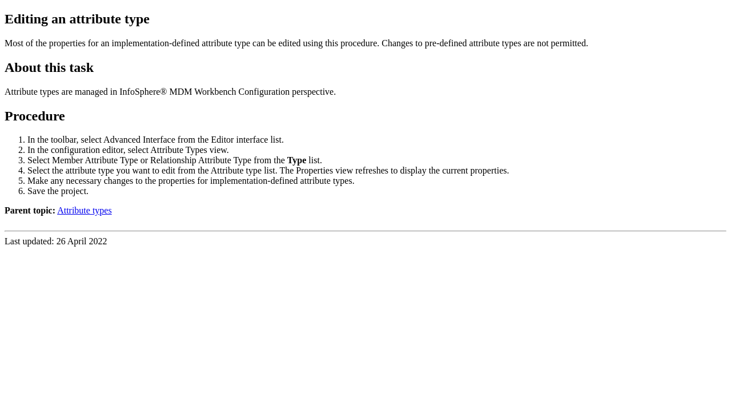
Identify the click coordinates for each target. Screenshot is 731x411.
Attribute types (84, 210)
